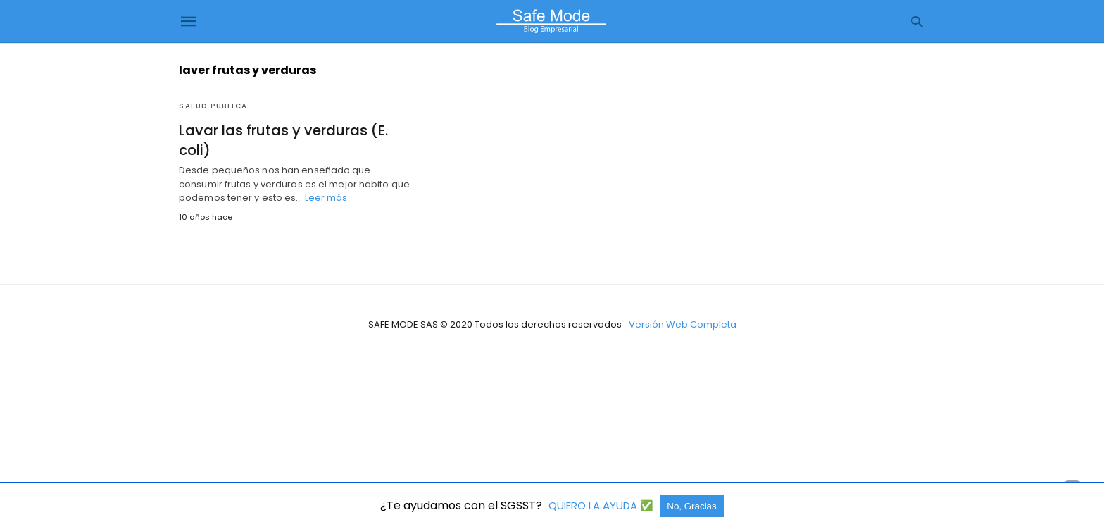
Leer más (326, 197)
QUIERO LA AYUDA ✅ (602, 505)
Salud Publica (213, 106)
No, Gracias (691, 506)
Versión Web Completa (682, 324)
